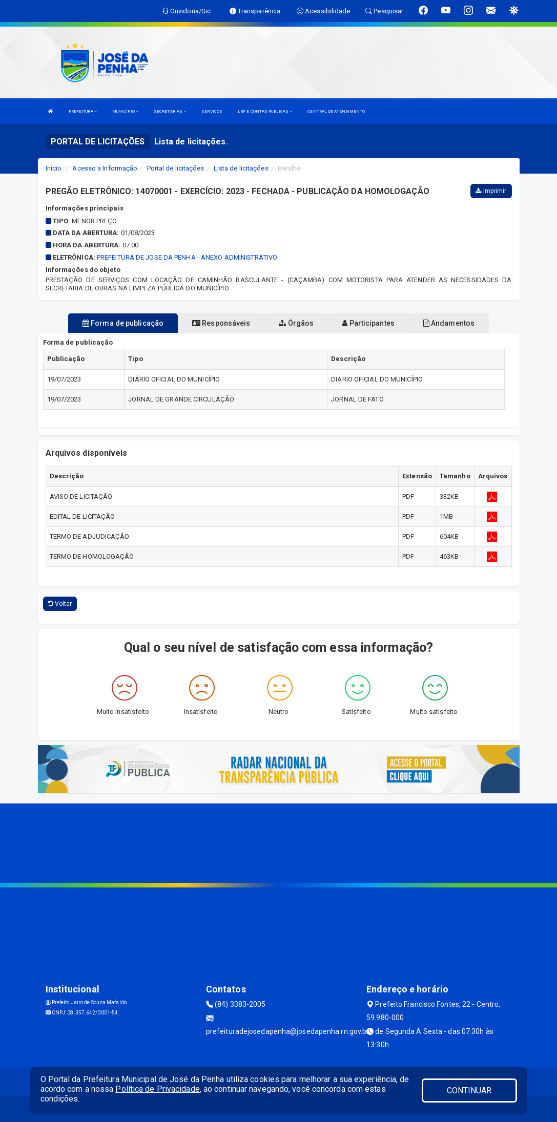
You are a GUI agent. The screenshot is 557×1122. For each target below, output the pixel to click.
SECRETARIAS (170, 111)
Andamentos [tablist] (449, 323)
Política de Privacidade (157, 1089)
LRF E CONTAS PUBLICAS (265, 111)
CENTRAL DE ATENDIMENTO (336, 111)
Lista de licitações (241, 168)
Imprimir (491, 191)
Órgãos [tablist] (296, 323)
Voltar (60, 603)
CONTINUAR (469, 1090)
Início (54, 168)
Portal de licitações (175, 168)
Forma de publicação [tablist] (122, 323)
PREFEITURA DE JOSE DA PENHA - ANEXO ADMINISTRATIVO (187, 257)
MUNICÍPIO (125, 111)
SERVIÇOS (211, 111)
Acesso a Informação (104, 168)
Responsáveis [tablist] (221, 323)
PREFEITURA (83, 111)
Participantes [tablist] (368, 323)
